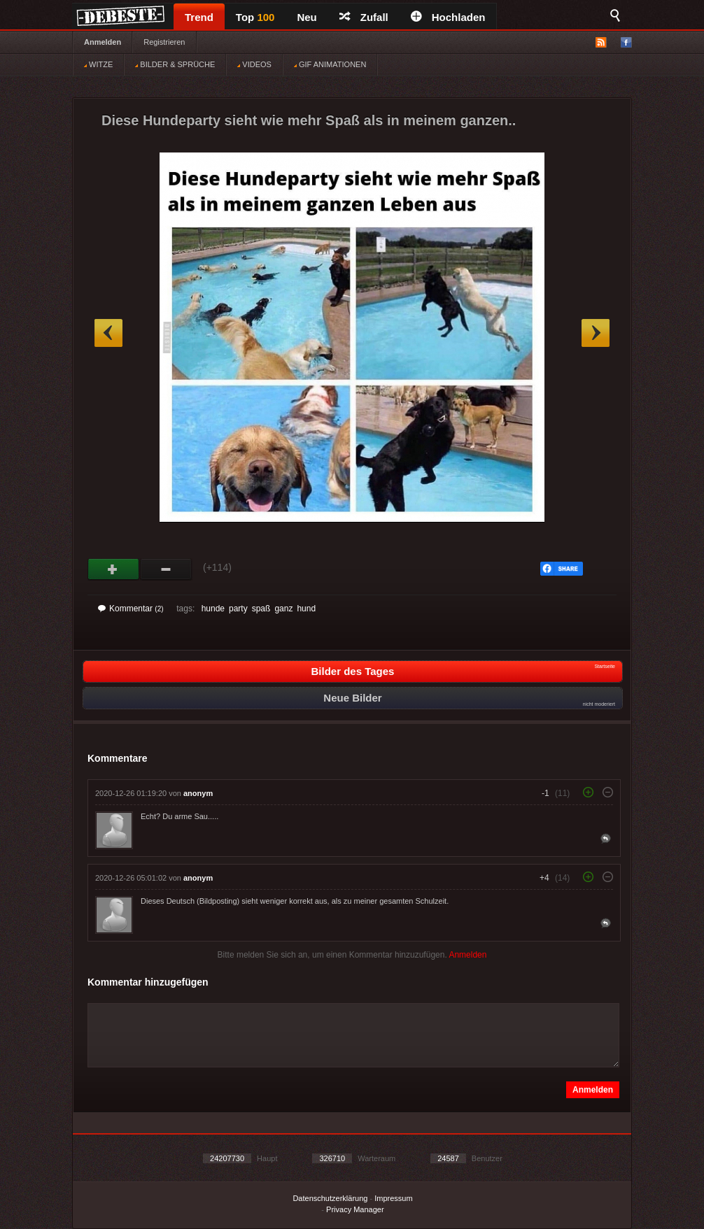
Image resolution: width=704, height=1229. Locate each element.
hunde (213, 608)
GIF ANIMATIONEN (330, 64)
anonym (198, 793)
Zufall (363, 17)
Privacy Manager (355, 1209)
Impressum (393, 1198)
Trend (199, 17)
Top (255, 17)
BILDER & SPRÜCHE (175, 64)
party (238, 608)
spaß (261, 608)
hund (306, 608)
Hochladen (448, 17)
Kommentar (131, 608)
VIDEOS (254, 64)
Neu (306, 17)
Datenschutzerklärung (330, 1198)
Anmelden (102, 42)
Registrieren (164, 42)
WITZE (98, 64)
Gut (113, 569)
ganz (283, 608)
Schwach (166, 569)
